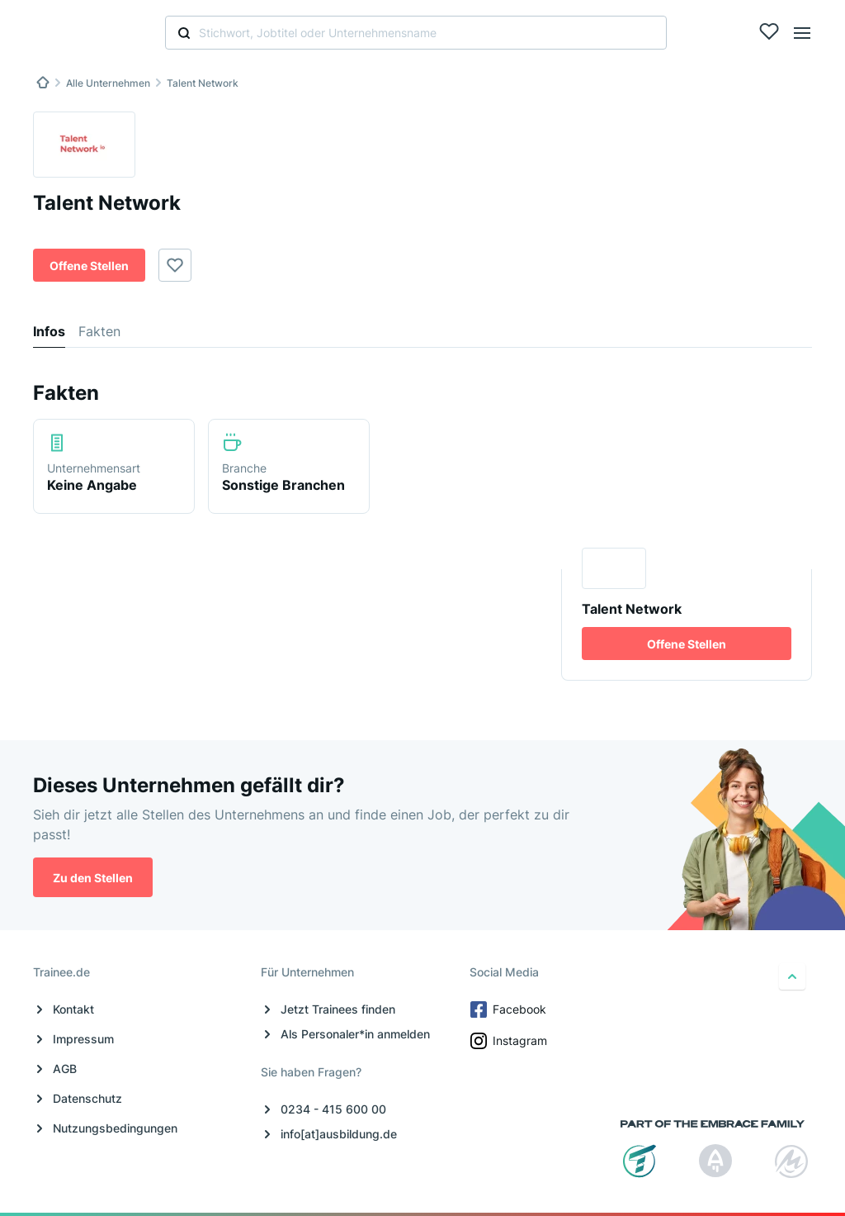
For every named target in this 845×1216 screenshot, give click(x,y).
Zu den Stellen (93, 878)
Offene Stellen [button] (89, 266)
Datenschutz (87, 1098)
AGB (65, 1069)
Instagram (510, 1041)
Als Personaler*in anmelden (355, 1034)
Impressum (83, 1039)
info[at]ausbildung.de (339, 1134)
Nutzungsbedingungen (115, 1128)
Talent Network (202, 83)
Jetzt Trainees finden (338, 1009)
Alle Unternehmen (108, 83)
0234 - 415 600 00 (333, 1109)
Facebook (509, 1009)
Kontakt (73, 1009)
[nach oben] (792, 976)
